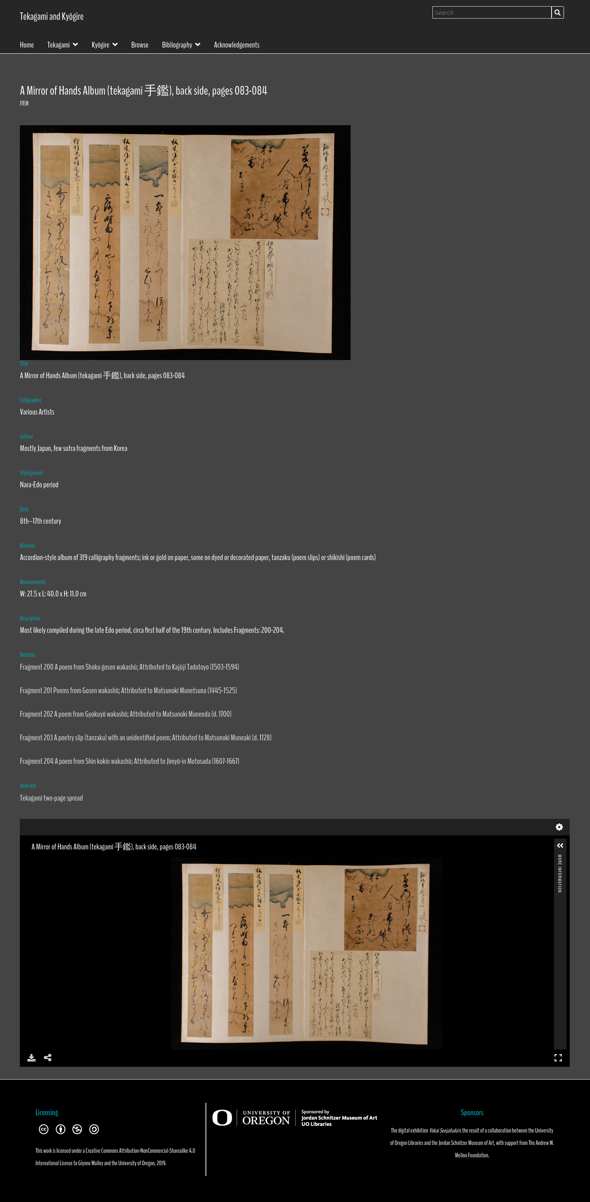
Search (558, 12)
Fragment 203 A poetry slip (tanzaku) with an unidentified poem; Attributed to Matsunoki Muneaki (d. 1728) (146, 737)
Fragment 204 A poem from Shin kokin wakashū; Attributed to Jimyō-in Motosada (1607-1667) (129, 761)
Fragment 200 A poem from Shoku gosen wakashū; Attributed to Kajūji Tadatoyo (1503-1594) (129, 667)
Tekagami (59, 44)
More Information (560, 858)
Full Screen (558, 1057)
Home (27, 44)
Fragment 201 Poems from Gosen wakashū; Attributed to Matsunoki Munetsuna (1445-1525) (128, 690)
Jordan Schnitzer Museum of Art (466, 1143)
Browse (140, 44)
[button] (560, 846)
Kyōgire (100, 44)
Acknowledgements (237, 44)
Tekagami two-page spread (51, 798)
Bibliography (177, 44)
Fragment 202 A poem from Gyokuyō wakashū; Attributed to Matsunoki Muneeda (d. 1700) (126, 714)
